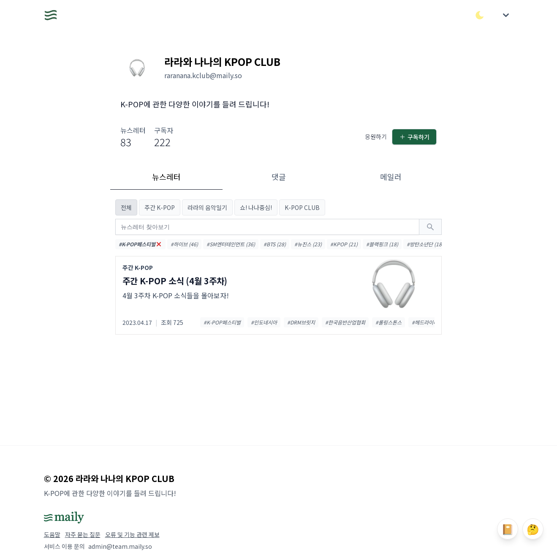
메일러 (391, 176)
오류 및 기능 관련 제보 (132, 534)
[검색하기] (430, 227)
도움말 (52, 534)
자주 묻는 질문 (83, 534)
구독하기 (414, 137)
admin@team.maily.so (120, 546)
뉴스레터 (166, 176)
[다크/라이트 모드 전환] (480, 15)
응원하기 (376, 136)
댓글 (279, 176)
